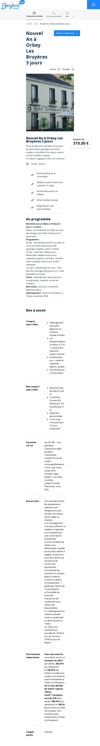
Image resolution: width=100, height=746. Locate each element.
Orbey (36, 24)
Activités (29, 24)
